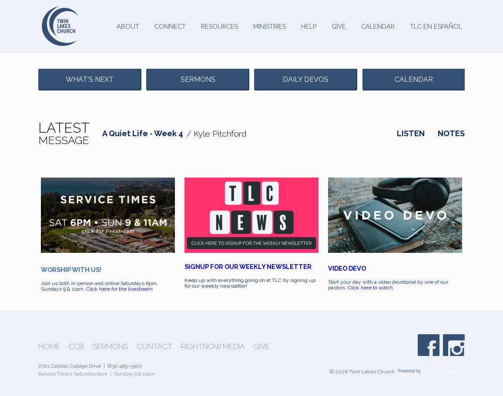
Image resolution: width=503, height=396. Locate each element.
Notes (451, 133)
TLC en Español (436, 26)
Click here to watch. (372, 288)
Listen (411, 133)
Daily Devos (306, 79)
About (128, 26)
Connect (170, 26)
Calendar (378, 26)
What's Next (90, 79)
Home (49, 346)
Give (339, 26)
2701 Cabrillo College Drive (69, 366)
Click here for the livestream (119, 289)
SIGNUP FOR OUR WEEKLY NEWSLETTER (248, 266)
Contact (154, 346)
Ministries (269, 26)
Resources (219, 26)
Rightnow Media (213, 346)
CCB (76, 346)
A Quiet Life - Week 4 (142, 133)
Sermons (198, 79)
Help (308, 26)
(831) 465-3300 (124, 366)
